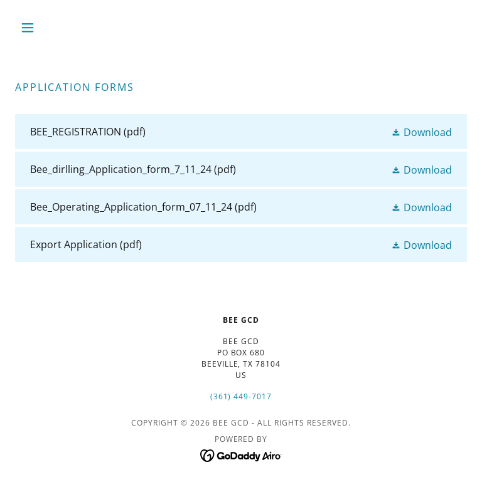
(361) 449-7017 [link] (241, 396)
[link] (241, 131)
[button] (49, 27)
